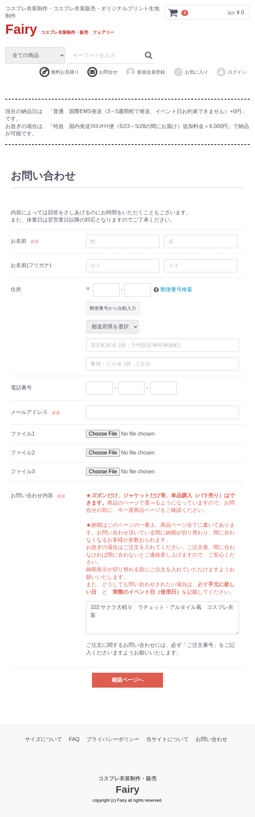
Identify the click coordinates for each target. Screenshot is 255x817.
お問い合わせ (211, 739)
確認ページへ (127, 680)
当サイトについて (167, 739)
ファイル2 (23, 452)
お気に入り (190, 72)
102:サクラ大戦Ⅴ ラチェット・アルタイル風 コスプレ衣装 (162, 617)
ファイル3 (23, 471)
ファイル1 (23, 433)
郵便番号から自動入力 (113, 307)
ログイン (231, 72)
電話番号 (21, 387)
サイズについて (43, 739)
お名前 (19, 241)
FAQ (74, 739)
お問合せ (102, 72)
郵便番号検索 (176, 289)
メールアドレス (29, 412)
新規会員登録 (145, 72)
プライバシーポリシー (112, 739)
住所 (16, 289)
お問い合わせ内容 (32, 495)
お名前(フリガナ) (31, 265)
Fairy (59, 29)
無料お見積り (59, 72)
